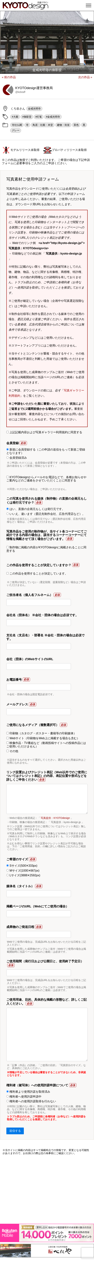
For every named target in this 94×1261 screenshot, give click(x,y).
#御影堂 (26, 116)
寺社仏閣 (17, 124)
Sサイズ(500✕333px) (21, 865)
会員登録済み (16, 457)
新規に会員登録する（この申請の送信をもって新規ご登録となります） (45, 451)
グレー (15, 130)
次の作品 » (85, 77)
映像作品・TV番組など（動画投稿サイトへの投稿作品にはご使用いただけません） (46, 744)
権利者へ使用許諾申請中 (23, 1096)
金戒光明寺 (34, 108)
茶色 (76, 124)
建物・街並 (63, 124)
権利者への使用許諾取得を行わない (31, 1101)
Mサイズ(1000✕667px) (22, 870)
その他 (12, 751)
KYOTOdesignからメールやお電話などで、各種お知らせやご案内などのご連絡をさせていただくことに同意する (46, 479)
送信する (15, 1130)
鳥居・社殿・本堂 (43, 124)
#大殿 (15, 116)
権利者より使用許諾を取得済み (28, 1091)
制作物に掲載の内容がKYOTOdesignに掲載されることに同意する (46, 549)
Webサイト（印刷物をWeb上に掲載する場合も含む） (43, 738)
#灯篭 (38, 116)
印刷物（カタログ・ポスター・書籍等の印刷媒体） (41, 733)
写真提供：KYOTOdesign (55, 817)
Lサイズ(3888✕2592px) (23, 875)
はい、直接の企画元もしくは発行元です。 (35, 509)
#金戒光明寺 (53, 116)
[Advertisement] (47, 1189)
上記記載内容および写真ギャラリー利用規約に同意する (44, 432)
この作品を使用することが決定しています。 (37, 573)
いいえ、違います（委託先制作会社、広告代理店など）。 (45, 513)
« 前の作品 (9, 77)
